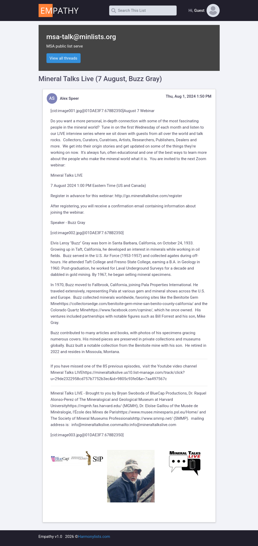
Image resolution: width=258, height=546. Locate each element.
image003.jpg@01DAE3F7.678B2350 (90, 435)
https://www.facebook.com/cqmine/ (120, 310)
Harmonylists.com (94, 536)
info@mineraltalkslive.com (94, 424)
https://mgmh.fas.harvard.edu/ (95, 405)
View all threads (63, 58)
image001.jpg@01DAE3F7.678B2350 (90, 110)
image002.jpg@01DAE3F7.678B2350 (90, 232)
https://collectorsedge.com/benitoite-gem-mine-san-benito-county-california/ (126, 303)
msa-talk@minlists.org (81, 37)
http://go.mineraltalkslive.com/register (148, 195)
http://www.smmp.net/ (153, 418)
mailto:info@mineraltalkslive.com (147, 424)
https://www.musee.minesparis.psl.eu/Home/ (158, 412)
